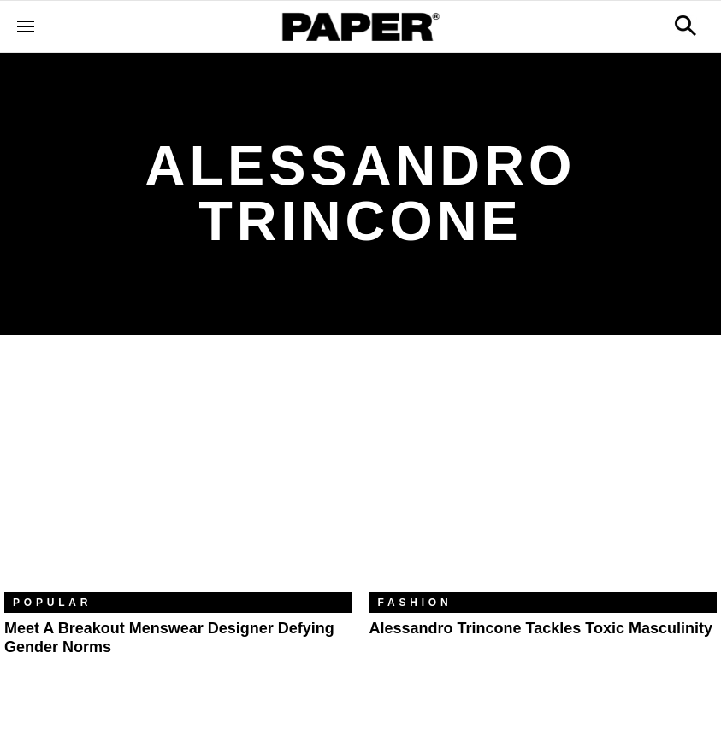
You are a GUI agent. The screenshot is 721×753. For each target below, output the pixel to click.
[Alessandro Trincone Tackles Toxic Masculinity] (543, 476)
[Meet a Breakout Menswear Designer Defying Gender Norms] (178, 476)
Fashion (415, 603)
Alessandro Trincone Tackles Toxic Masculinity (540, 628)
